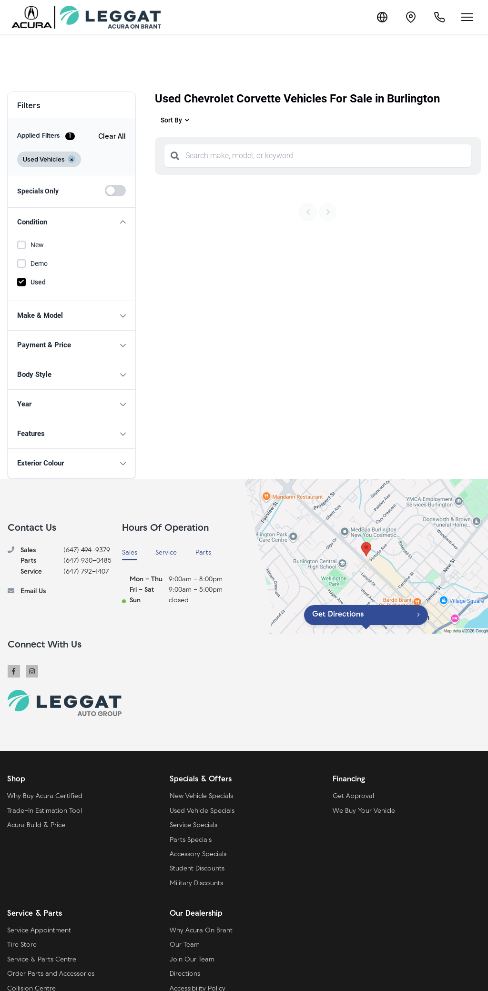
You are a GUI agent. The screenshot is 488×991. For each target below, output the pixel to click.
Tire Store (22, 945)
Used (38, 282)
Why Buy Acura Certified (44, 796)
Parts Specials (191, 840)
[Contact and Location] (410, 17)
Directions (185, 974)
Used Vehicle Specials (202, 811)
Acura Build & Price (36, 825)
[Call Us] (439, 17)
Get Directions (338, 614)
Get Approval (353, 796)
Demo (39, 263)
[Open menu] (467, 17)
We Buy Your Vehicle (364, 811)
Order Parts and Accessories (50, 974)
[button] (71, 222)
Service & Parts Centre (41, 959)
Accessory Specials (198, 854)
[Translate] (382, 17)
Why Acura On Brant (201, 930)
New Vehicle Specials (201, 796)
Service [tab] (166, 552)
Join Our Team (192, 959)
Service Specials (193, 825)
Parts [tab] (203, 552)
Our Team (185, 945)
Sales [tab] (129, 552)
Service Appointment (39, 930)
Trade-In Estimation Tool (44, 811)
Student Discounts (197, 868)
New (37, 245)
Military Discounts (196, 883)
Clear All (112, 136)
